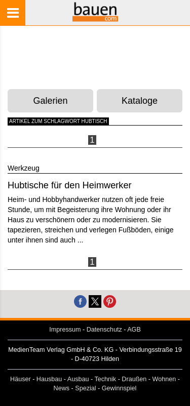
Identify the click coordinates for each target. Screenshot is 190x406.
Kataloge (140, 101)
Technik (105, 379)
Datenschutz (104, 329)
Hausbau (49, 379)
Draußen (134, 379)
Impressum (65, 329)
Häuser (20, 379)
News (62, 388)
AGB (134, 329)
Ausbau (78, 379)
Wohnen (164, 379)
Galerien (50, 101)
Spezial (85, 388)
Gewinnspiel (119, 388)
